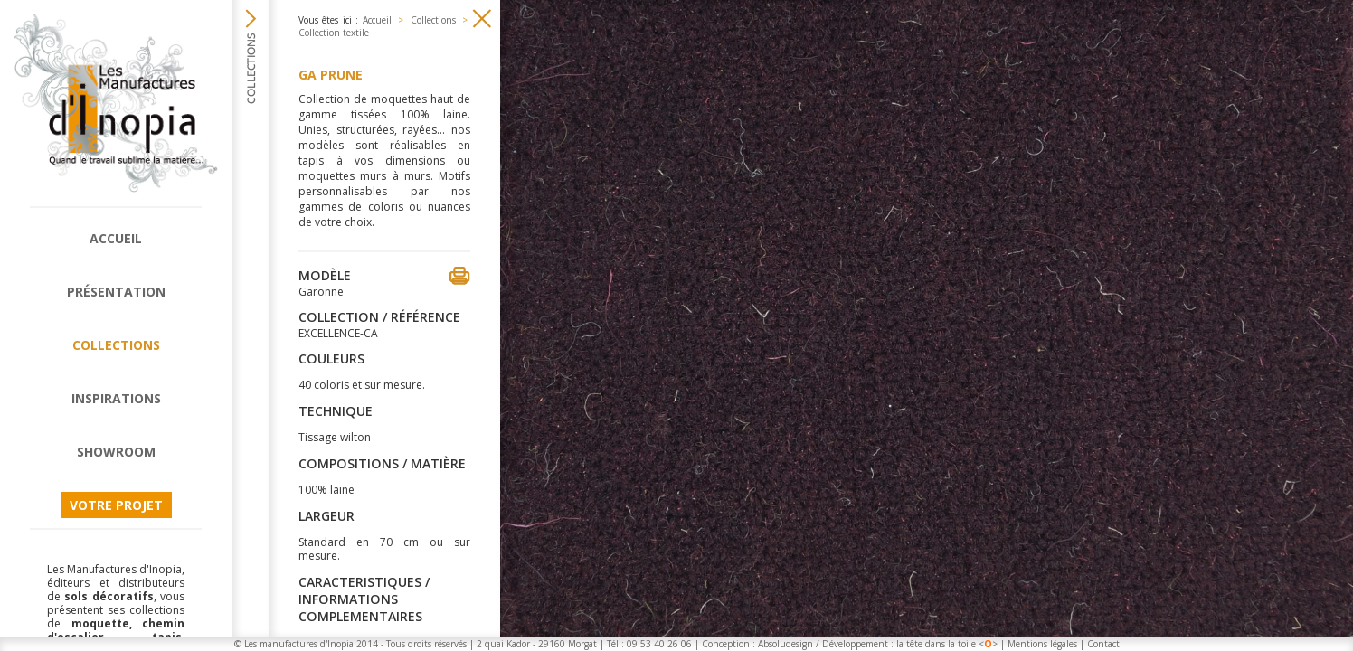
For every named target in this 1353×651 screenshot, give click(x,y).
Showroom (116, 451)
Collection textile (333, 32)
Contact (1103, 643)
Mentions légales (1042, 643)
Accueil (116, 238)
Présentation (116, 291)
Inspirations (116, 398)
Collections (116, 345)
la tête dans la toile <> (947, 643)
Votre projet (116, 505)
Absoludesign (785, 643)
